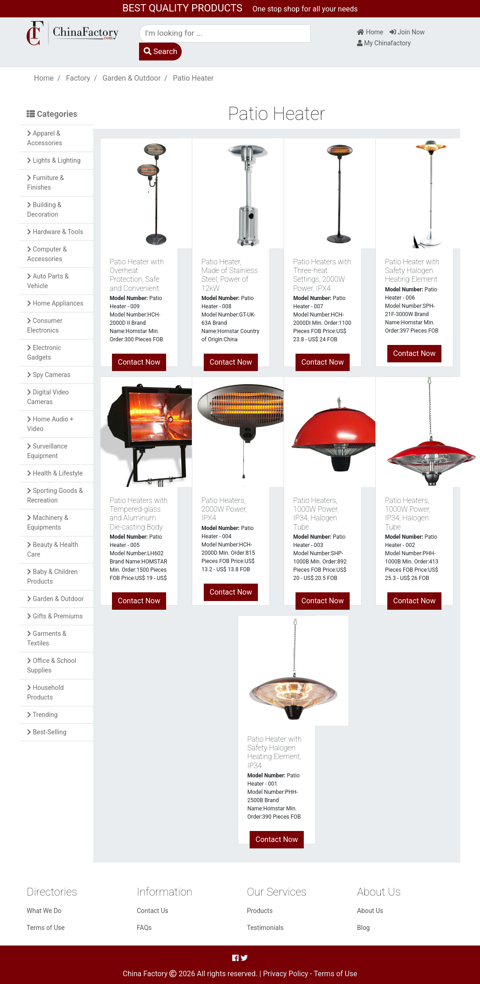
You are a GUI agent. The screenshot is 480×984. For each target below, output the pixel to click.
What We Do (44, 910)
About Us (370, 910)
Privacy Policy (285, 973)
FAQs (144, 927)
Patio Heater (193, 78)
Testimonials (265, 927)
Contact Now (139, 362)
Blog (363, 927)
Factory (78, 78)
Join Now (407, 32)
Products (260, 910)
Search (160, 51)
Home (370, 32)
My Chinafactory (384, 43)
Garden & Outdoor (131, 78)
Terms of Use (46, 927)
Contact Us (152, 910)
